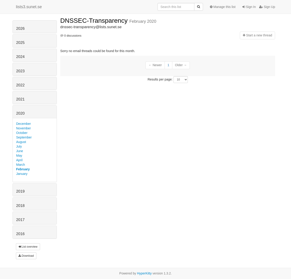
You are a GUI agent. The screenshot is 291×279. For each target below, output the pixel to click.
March (20, 164)
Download (26, 255)
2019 (20, 191)
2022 (20, 85)
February (23, 169)
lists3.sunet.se (29, 7)
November (23, 128)
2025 (20, 42)
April (19, 160)
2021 (20, 99)
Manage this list (223, 7)
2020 (20, 113)
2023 (20, 71)
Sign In (249, 7)
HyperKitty (144, 273)
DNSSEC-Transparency (94, 20)
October (22, 133)
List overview (28, 246)
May (19, 155)
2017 (20, 220)
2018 (20, 206)
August (21, 142)
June (19, 151)
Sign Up (267, 7)
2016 (20, 234)
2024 (20, 57)
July (19, 146)
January (22, 174)
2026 (20, 28)
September (24, 137)
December (23, 124)
